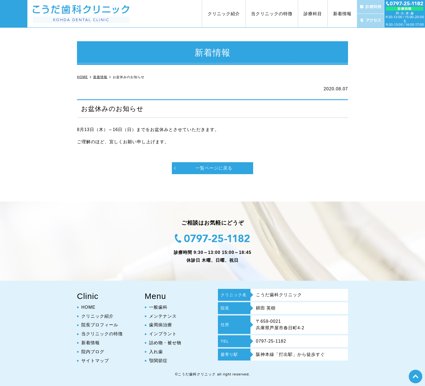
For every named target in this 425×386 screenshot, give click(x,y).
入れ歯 (156, 351)
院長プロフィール (99, 325)
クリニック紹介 (224, 13)
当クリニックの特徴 (271, 13)
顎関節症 (158, 360)
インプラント (163, 333)
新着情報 (342, 13)
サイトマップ (95, 360)
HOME (88, 307)
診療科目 (313, 13)
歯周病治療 (160, 325)
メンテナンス (163, 316)
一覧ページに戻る (213, 168)
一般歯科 (158, 307)
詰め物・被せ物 (165, 342)
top (415, 376)
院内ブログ (92, 351)
